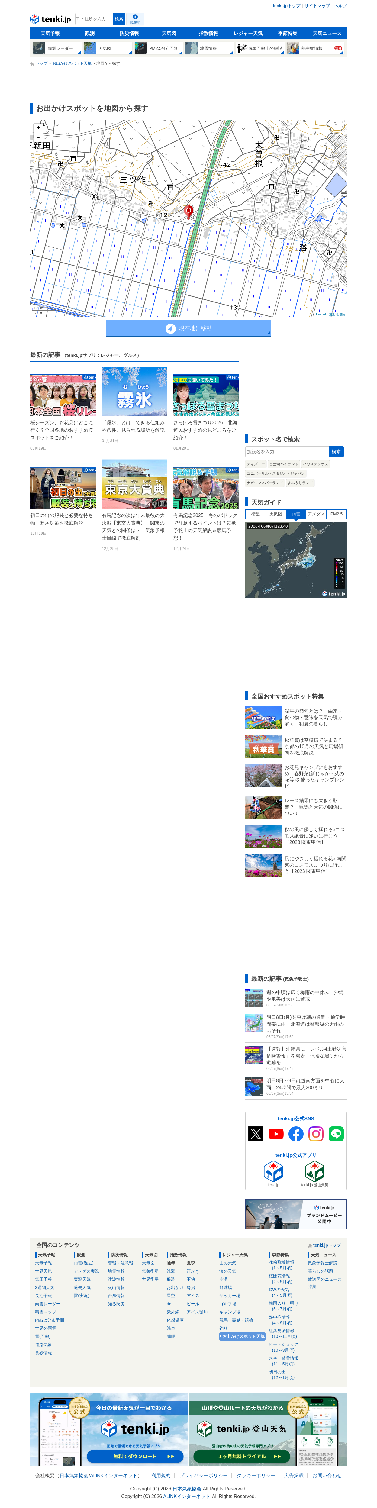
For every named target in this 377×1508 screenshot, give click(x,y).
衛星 (255, 514)
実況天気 (82, 1279)
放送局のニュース (325, 1279)
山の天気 (227, 1263)
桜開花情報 (286, 1279)
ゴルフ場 (227, 1303)
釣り (223, 1328)
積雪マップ (45, 1311)
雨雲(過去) (83, 1263)
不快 (191, 1279)
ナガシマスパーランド (265, 483)
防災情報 (129, 33)
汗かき (193, 1271)
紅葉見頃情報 (286, 1333)
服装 (171, 1279)
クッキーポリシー (256, 1475)
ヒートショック (286, 1347)
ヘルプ (340, 5)
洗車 (171, 1328)
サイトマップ (317, 5)
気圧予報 (43, 1279)
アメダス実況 (86, 1271)
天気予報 (50, 33)
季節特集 (287, 33)
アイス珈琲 (197, 1311)
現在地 (135, 22)
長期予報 (43, 1295)
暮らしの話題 (320, 1271)
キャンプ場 (229, 1311)
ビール (193, 1303)
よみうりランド (300, 483)
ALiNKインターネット (113, 1475)
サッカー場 (229, 1295)
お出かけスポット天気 (243, 1336)
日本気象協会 (74, 1475)
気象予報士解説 (322, 1263)
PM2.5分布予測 (49, 1320)
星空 (171, 1295)
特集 (312, 1286)
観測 (90, 33)
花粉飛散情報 (286, 1265)
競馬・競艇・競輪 (236, 1320)
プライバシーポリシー (203, 1475)
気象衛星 (150, 1271)
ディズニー (256, 464)
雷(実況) (81, 1295)
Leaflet (321, 314)
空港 (223, 1279)
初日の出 (286, 1374)
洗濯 (171, 1271)
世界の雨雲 (45, 1328)
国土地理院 (337, 314)
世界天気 (43, 1271)
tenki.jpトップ (286, 5)
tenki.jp (51, 20)
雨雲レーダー (47, 1303)
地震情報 (116, 1271)
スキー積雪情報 (286, 1361)
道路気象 (43, 1344)
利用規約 (161, 1475)
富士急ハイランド (283, 464)
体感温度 (175, 1320)
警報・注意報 (120, 1263)
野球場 (225, 1287)
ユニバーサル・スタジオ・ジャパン (276, 473)
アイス (193, 1295)
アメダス (316, 514)
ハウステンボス (315, 464)
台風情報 (116, 1295)
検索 (119, 19)
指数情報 (208, 33)
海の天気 (227, 1271)
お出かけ (175, 1287)
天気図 (169, 33)
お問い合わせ (327, 1475)
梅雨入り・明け (286, 1306)
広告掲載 (294, 1475)
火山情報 (116, 1287)
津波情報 (116, 1279)
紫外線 (173, 1311)
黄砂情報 (43, 1352)
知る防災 (116, 1303)
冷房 (191, 1287)
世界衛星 (150, 1279)
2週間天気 (44, 1287)
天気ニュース (327, 33)
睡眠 (171, 1336)
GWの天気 (286, 1292)
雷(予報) (42, 1336)
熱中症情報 (286, 1320)
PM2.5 (336, 514)
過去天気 (82, 1287)
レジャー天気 (248, 33)
